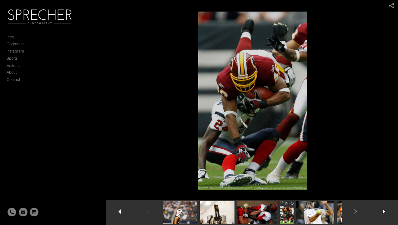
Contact (13, 79)
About (12, 72)
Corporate (15, 44)
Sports (12, 58)
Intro (10, 37)
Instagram (15, 51)
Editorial (14, 65)
